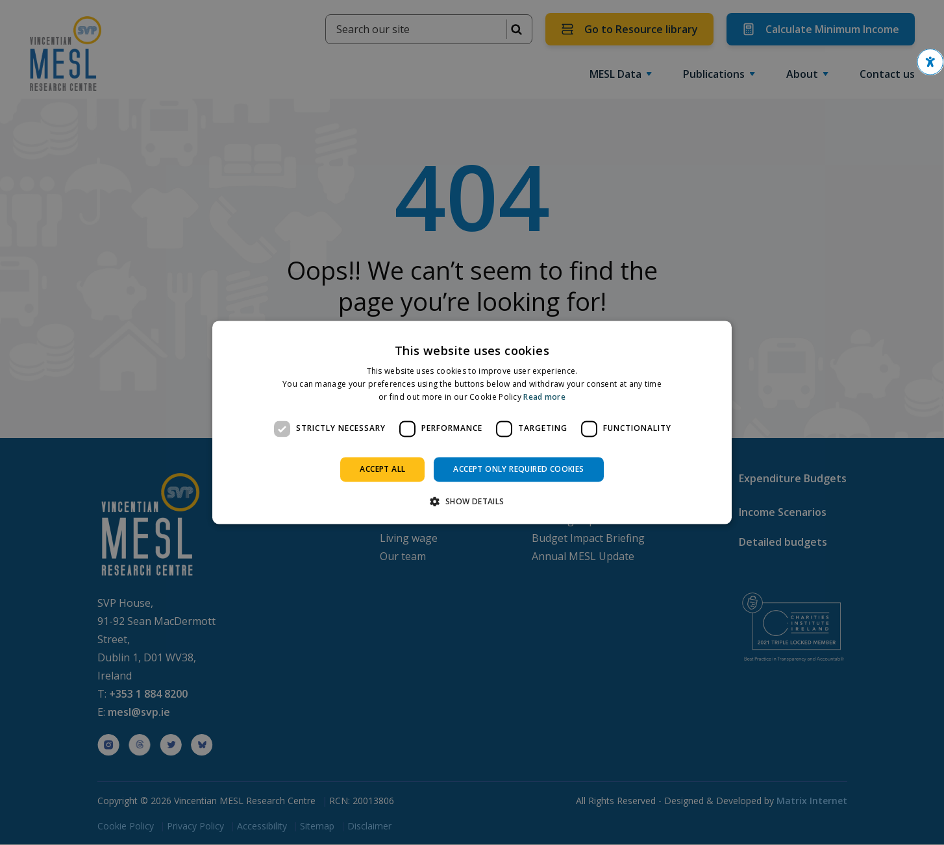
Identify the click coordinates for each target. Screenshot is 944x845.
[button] (930, 62)
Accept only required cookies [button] (518, 468)
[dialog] (472, 422)
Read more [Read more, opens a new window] (544, 396)
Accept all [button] (382, 468)
